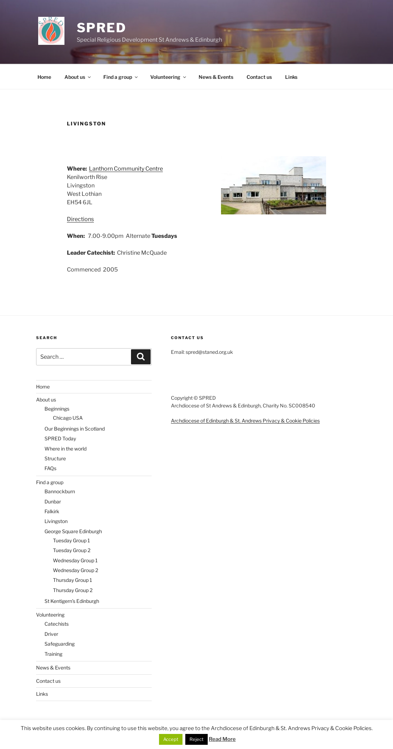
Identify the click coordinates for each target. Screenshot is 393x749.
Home (44, 77)
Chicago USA (68, 418)
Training (53, 654)
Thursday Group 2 (72, 590)
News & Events (216, 77)
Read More (222, 739)
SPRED (101, 27)
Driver (51, 634)
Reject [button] (196, 739)
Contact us (259, 77)
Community (128, 168)
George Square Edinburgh (73, 531)
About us (78, 77)
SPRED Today (60, 438)
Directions (80, 219)
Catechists (56, 624)
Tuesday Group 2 (71, 550)
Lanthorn (101, 168)
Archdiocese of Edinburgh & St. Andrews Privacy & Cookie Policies (245, 421)
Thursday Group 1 (72, 580)
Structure (55, 458)
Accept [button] (170, 739)
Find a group (121, 77)
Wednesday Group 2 (75, 570)
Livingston (56, 521)
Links (291, 77)
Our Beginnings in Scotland (74, 429)
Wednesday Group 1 (75, 560)
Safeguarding (59, 644)
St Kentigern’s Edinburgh (71, 601)
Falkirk (51, 511)
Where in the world (65, 449)
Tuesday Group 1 (71, 540)
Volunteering (168, 77)
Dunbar (52, 501)
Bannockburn (59, 491)
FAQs (50, 468)
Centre (153, 168)
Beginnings (56, 409)
